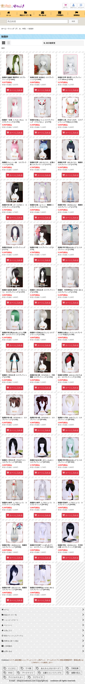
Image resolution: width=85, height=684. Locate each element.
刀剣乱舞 (74, 668)
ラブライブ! (38, 677)
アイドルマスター (15, 677)
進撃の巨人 (76, 673)
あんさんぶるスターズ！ (51, 668)
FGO (10, 673)
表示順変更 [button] (49, 43)
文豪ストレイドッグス (52, 673)
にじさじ (12, 668)
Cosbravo (5, 660)
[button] (80, 6)
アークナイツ (27, 673)
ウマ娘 (28, 668)
